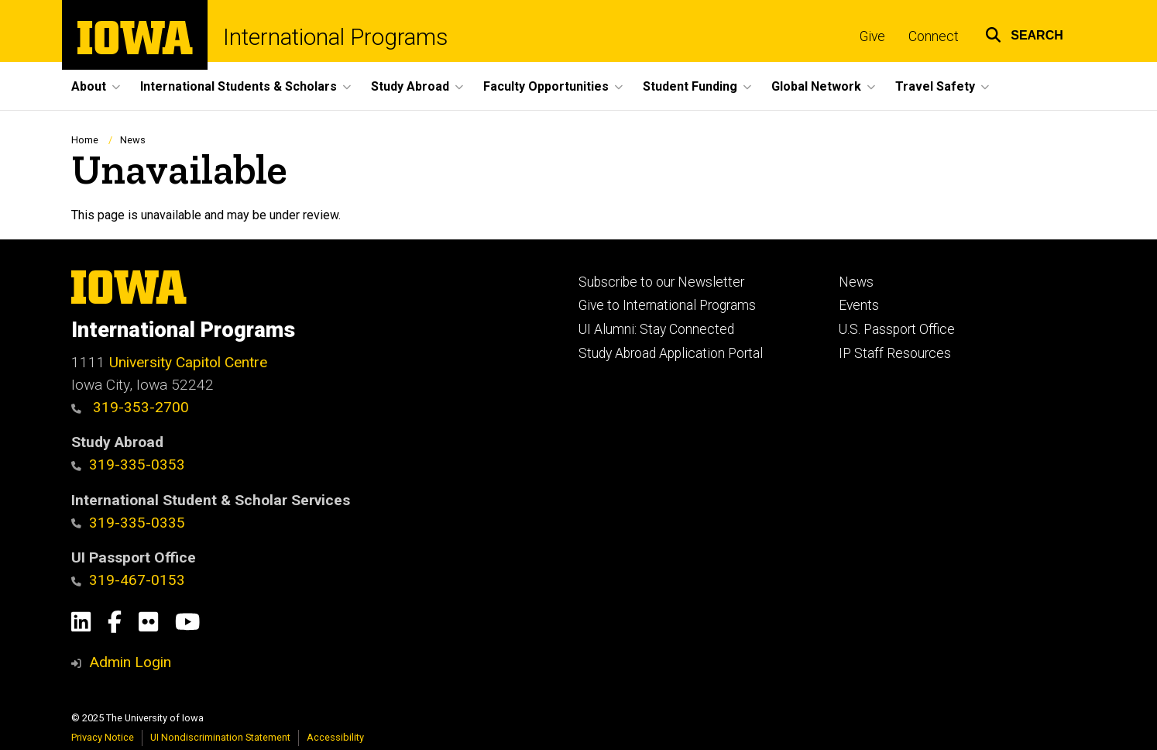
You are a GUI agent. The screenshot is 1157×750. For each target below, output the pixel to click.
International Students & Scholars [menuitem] (238, 86)
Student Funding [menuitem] (690, 86)
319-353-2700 (130, 407)
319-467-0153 (128, 580)
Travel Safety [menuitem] (935, 86)
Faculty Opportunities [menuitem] (546, 86)
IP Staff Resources (895, 353)
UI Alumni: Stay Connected (656, 329)
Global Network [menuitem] (816, 86)
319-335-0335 (128, 523)
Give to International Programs (667, 305)
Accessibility (335, 737)
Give (872, 36)
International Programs (335, 37)
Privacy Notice (102, 737)
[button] (1024, 33)
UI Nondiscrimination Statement (220, 737)
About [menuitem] (88, 86)
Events (859, 305)
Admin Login (130, 662)
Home (84, 140)
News (133, 140)
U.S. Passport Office (897, 329)
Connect (933, 36)
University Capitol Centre (188, 362)
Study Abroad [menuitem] (410, 86)
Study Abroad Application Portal (670, 353)
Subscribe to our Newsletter (661, 282)
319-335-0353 (128, 464)
